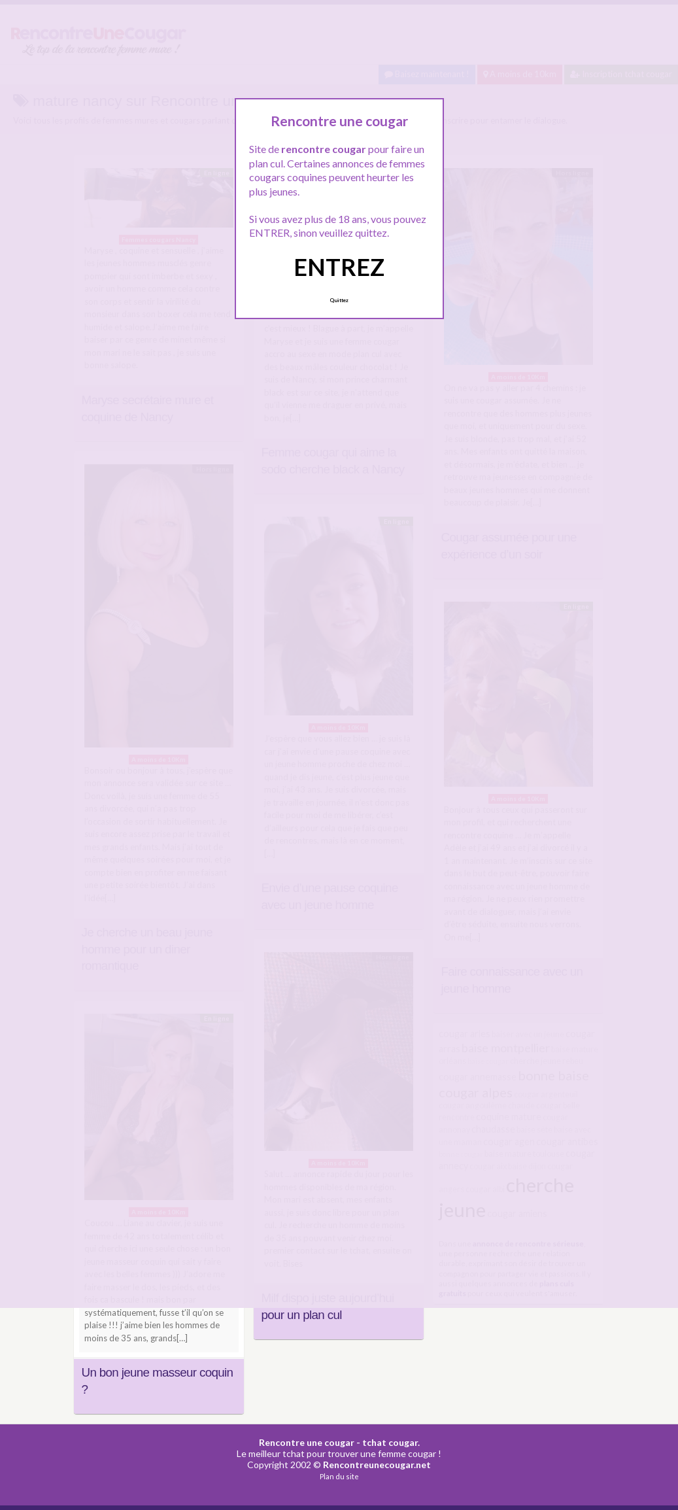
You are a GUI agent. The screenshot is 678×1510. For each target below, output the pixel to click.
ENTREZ (339, 266)
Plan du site (339, 1476)
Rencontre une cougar (306, 1442)
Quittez (339, 300)
